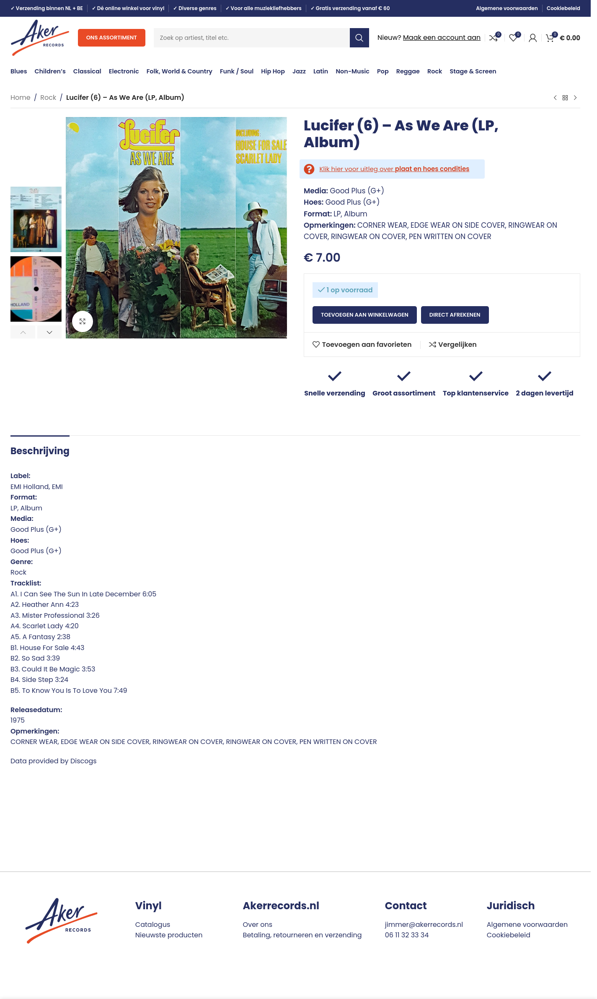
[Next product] (575, 98)
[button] (22, 332)
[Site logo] (40, 37)
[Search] (261, 37)
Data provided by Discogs (53, 761)
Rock (48, 97)
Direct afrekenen (455, 315)
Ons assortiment (111, 38)
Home (20, 97)
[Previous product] (555, 98)
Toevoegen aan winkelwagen (364, 315)
